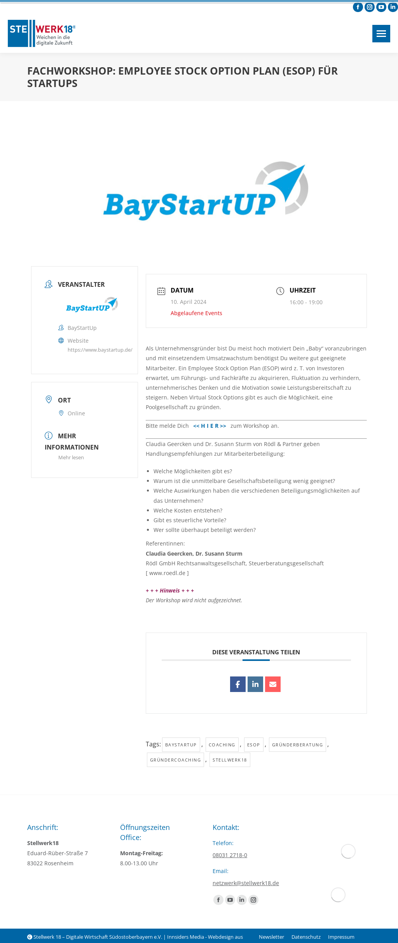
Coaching (222, 745)
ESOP (253, 745)
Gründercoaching (175, 760)
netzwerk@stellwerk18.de (246, 883)
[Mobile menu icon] (381, 33)
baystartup (181, 745)
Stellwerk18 (230, 760)
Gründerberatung (297, 745)
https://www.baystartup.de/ (100, 349)
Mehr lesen (71, 457)
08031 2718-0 (230, 855)
